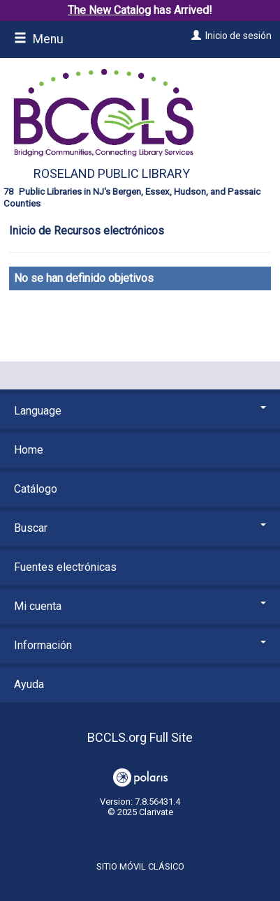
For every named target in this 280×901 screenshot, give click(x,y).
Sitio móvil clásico (140, 866)
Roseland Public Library (112, 173)
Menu (39, 39)
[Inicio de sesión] (194, 35)
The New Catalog (109, 10)
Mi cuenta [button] (140, 606)
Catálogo (35, 489)
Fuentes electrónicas (65, 567)
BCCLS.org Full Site (140, 737)
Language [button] (140, 410)
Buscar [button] (140, 528)
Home (28, 449)
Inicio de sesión (238, 35)
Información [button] (140, 645)
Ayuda (29, 684)
